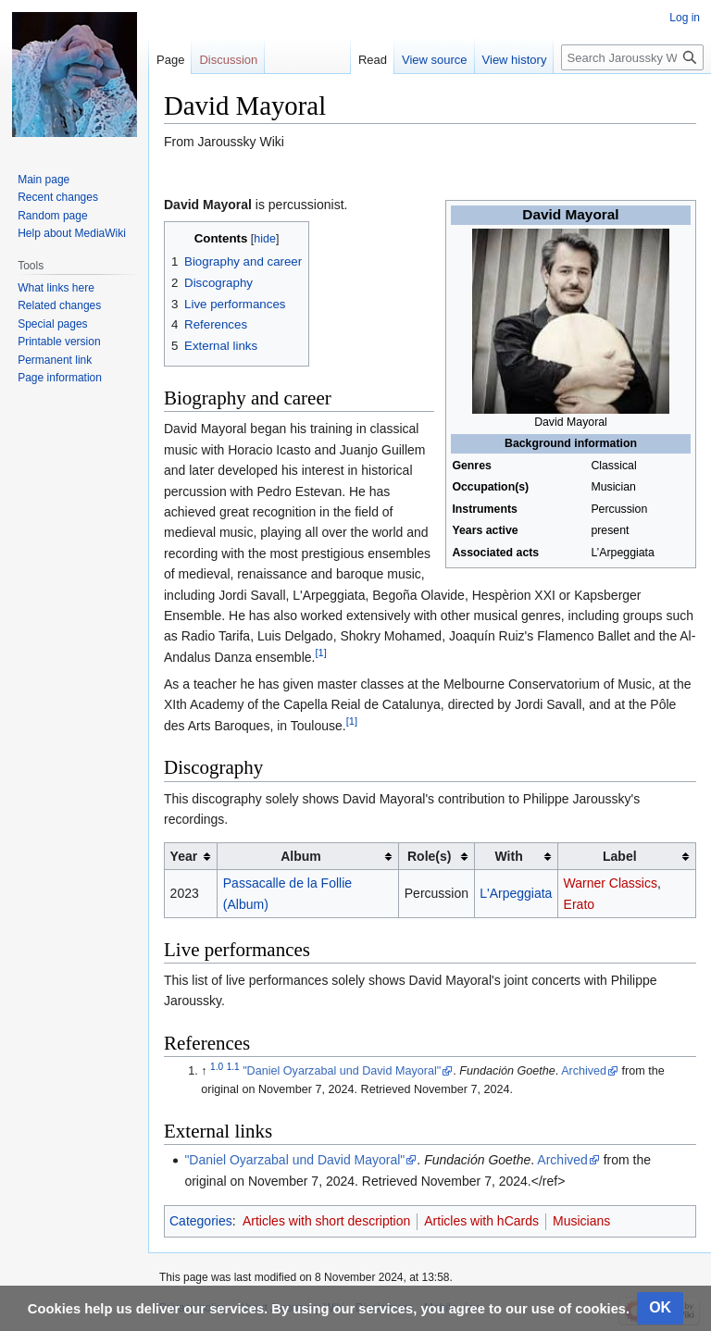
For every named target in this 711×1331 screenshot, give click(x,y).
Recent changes (58, 197)
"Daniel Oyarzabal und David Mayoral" (342, 1070)
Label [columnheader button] (620, 856)
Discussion (228, 60)
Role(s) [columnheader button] (429, 856)
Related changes (59, 305)
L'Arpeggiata (516, 893)
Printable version (59, 341)
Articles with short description (326, 1220)
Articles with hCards (481, 1220)
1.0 (216, 1067)
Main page (43, 179)
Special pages (52, 323)
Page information (60, 377)
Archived (583, 1070)
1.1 (233, 1067)
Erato (579, 904)
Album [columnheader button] (301, 856)
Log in (684, 17)
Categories (200, 1220)
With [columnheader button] (509, 856)
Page (170, 60)
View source (435, 60)
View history (514, 60)
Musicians (581, 1220)
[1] (320, 652)
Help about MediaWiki (72, 233)
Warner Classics (610, 883)
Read (372, 60)
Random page (52, 215)
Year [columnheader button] (184, 856)
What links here (56, 287)
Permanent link (55, 360)
